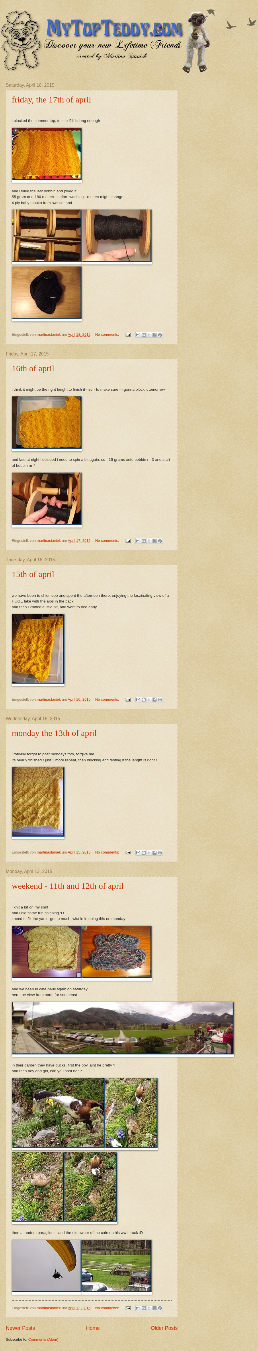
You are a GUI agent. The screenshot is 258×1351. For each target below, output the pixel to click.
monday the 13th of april (54, 733)
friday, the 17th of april (51, 99)
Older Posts (164, 1328)
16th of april (33, 368)
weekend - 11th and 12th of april (68, 885)
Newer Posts (20, 1328)
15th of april (33, 574)
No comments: (107, 334)
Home (93, 1328)
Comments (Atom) (43, 1339)
